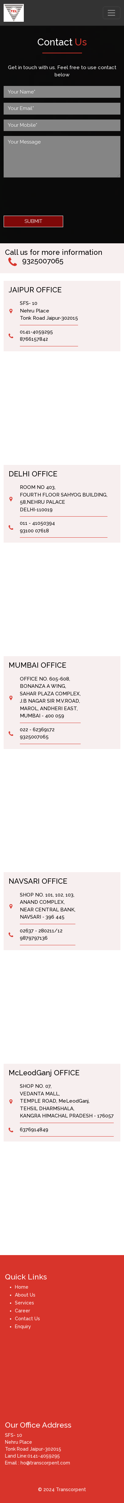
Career (22, 1310)
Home (21, 1287)
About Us (25, 1295)
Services (24, 1302)
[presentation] (54, 195)
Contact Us (27, 1318)
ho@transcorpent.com (44, 1462)
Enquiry (23, 1326)
